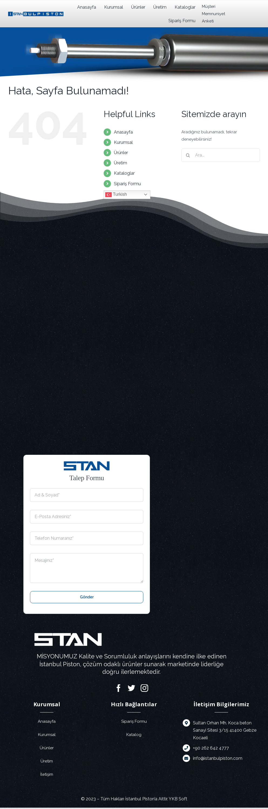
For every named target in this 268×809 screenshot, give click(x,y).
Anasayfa (123, 132)
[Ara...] (220, 155)
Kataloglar (124, 173)
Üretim (120, 162)
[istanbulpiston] (35, 13)
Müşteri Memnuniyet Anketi (211, 14)
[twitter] (131, 688)
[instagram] (144, 688)
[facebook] (118, 688)
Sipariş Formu (127, 183)
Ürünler (121, 152)
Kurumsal (123, 142)
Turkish (116, 194)
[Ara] (188, 155)
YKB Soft (178, 798)
